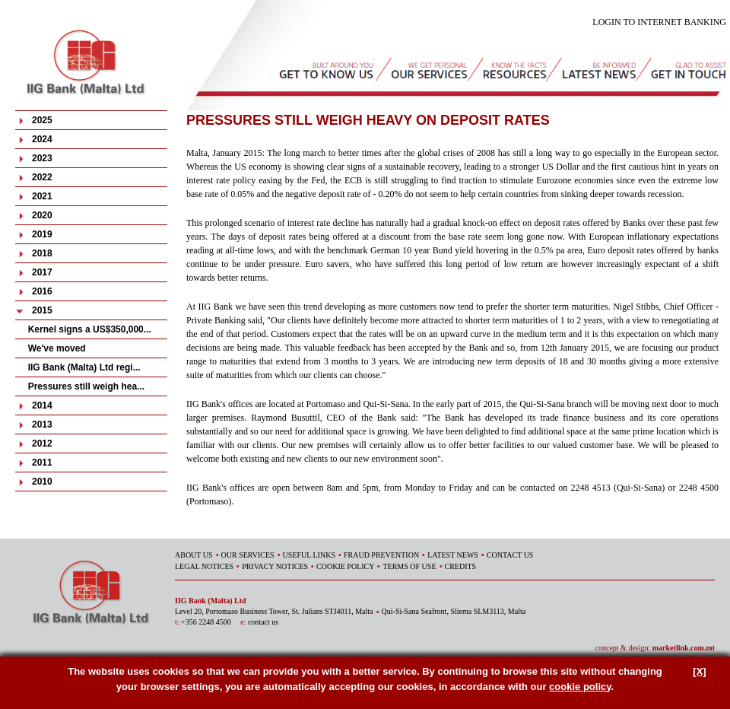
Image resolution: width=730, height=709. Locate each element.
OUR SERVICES (248, 555)
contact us (263, 622)
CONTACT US (510, 555)
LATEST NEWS (452, 555)
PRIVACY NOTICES (275, 566)
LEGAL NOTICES (204, 566)
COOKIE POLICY (345, 566)
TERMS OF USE (409, 566)
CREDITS (461, 566)
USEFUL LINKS (309, 555)
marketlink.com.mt (683, 648)
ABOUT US (194, 555)
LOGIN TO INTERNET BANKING (659, 22)
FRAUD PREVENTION (381, 555)
